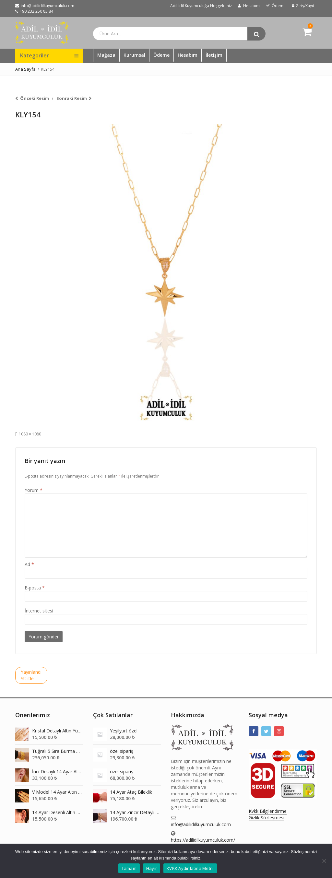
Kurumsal (134, 55)
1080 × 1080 (30, 434)
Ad (29, 564)
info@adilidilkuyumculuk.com (201, 824)
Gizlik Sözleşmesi (266, 817)
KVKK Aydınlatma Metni (190, 868)
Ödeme (161, 55)
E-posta (35, 588)
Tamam (129, 868)
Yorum (33, 490)
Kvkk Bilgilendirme (268, 811)
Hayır (151, 868)
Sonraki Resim (71, 98)
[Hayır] (324, 861)
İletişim (214, 55)
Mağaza (106, 55)
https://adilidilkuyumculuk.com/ (203, 840)
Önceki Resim (34, 98)
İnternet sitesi (39, 611)
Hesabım (187, 55)
